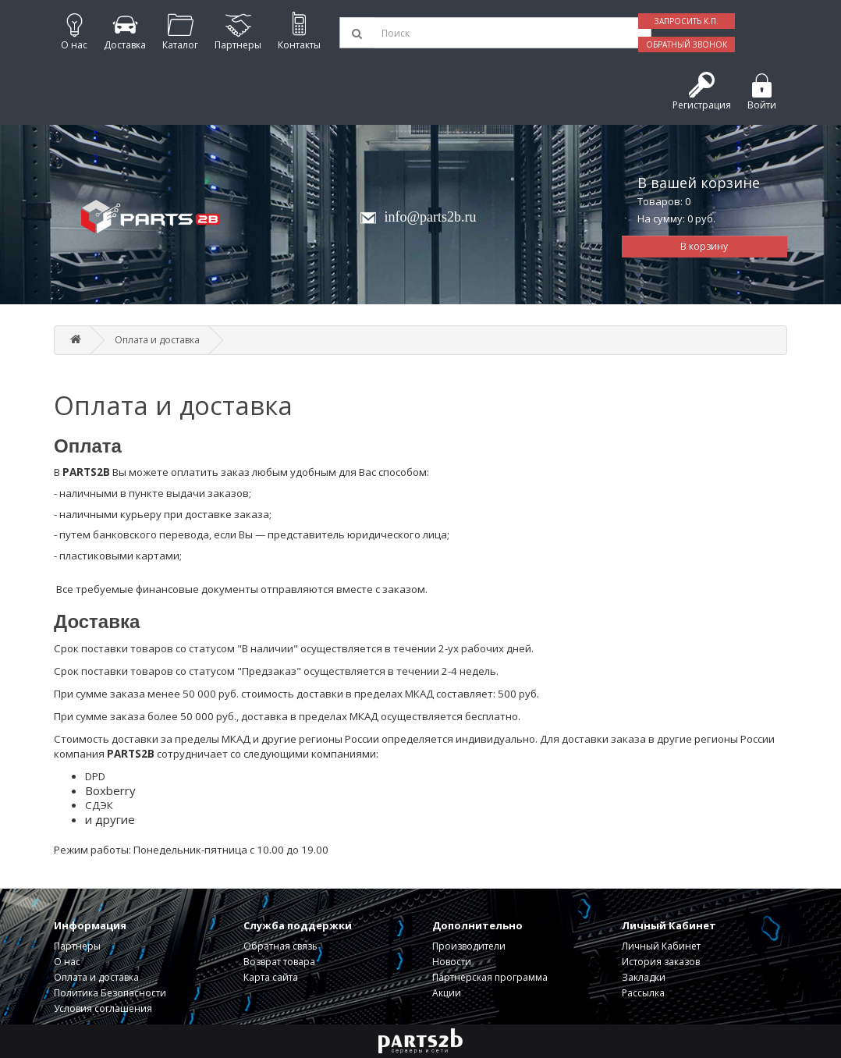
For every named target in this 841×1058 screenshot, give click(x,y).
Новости (451, 961)
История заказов (661, 961)
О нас (67, 961)
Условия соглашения (103, 1008)
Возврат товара (279, 961)
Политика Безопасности (110, 992)
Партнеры (77, 946)
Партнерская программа (490, 977)
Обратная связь (280, 946)
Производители (469, 946)
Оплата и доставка (157, 339)
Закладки (643, 977)
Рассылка (643, 992)
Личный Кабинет (661, 946)
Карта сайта (270, 977)
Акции (446, 992)
